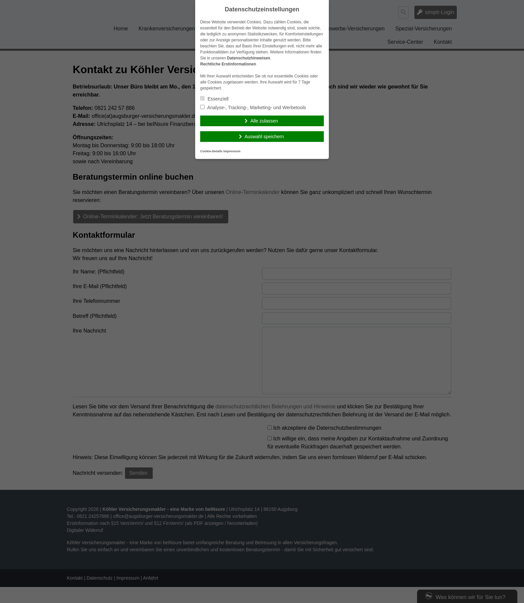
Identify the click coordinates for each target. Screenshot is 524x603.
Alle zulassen (264, 121)
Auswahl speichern (264, 136)
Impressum (231, 151)
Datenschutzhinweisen (248, 58)
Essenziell (214, 99)
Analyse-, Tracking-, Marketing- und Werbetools (253, 107)
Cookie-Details (211, 151)
